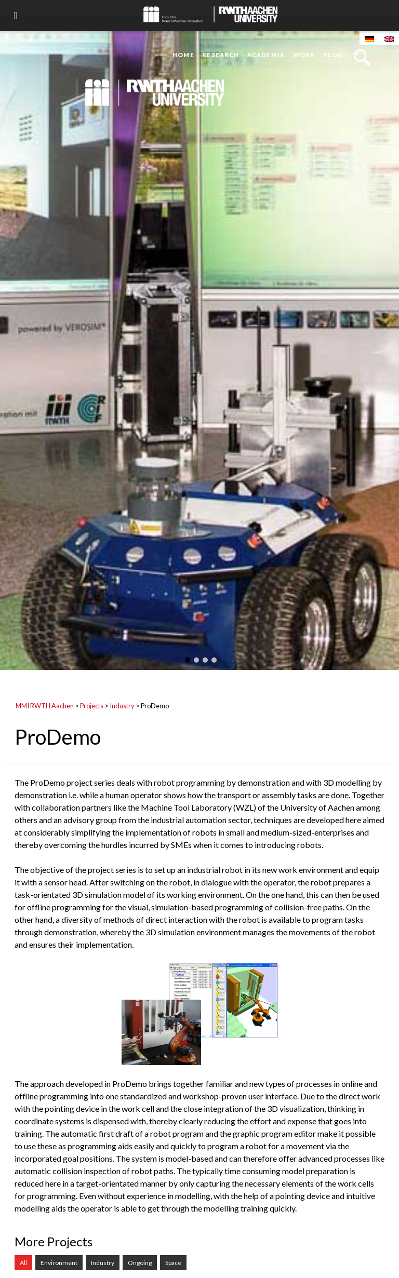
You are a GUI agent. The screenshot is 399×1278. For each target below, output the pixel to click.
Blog (333, 54)
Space (173, 1263)
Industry (122, 706)
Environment (59, 1263)
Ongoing (140, 1263)
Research (220, 54)
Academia (266, 54)
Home (183, 54)
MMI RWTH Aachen (45, 706)
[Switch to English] (389, 38)
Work (304, 54)
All (23, 1263)
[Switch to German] (369, 38)
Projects (91, 706)
